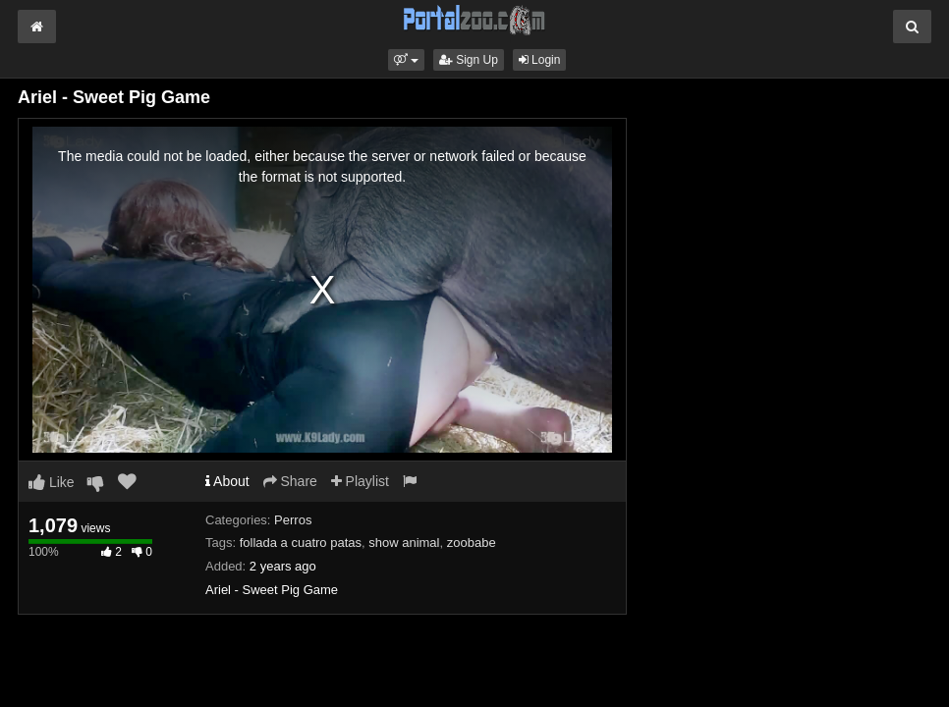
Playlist (360, 481)
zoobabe (471, 542)
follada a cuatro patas (301, 542)
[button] (406, 60)
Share (290, 481)
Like (51, 482)
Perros (292, 520)
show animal (403, 542)
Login (540, 60)
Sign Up (468, 60)
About (227, 481)
